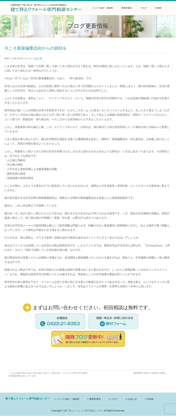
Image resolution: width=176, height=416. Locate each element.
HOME (150, 399)
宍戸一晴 (38, 58)
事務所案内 (95, 399)
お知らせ (132, 399)
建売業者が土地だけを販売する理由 (150, 373)
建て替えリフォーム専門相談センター (83, 410)
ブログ (114, 399)
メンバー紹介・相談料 (67, 399)
